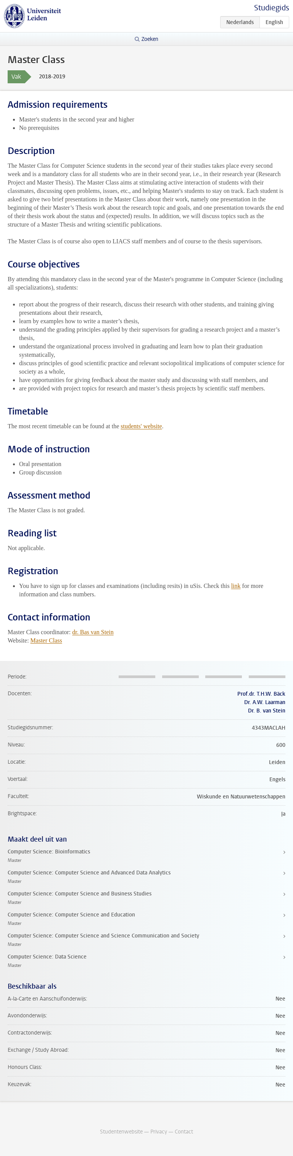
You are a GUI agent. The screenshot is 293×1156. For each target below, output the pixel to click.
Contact (184, 1131)
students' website (141, 426)
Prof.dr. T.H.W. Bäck (261, 694)
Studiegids (271, 8)
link (236, 586)
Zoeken (150, 39)
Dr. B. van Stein (266, 710)
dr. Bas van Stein (92, 632)
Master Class (46, 640)
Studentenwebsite (121, 1131)
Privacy (158, 1131)
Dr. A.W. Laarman (264, 702)
